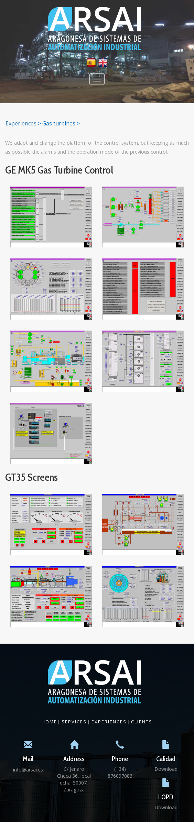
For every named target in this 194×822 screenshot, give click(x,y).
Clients (141, 722)
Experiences (21, 123)
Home (49, 722)
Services (74, 722)
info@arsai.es (28, 769)
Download (165, 769)
